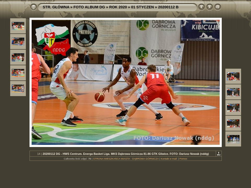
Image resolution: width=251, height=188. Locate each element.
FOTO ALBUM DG (89, 7)
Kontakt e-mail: (169, 158)
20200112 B (168, 7)
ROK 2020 (118, 7)
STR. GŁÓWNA (56, 7)
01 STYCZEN (142, 7)
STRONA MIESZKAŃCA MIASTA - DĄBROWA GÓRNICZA (126, 158)
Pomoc (183, 158)
